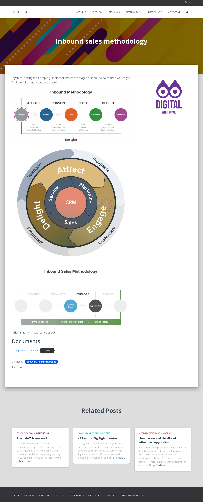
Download (47, 350)
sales (21, 367)
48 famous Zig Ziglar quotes (97, 438)
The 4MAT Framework (32, 438)
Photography (155, 12)
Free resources (133, 12)
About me (81, 12)
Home (17, 495)
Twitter (188, 2)
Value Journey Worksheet (25, 350)
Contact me (174, 12)
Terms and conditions (132, 495)
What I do (96, 12)
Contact (111, 495)
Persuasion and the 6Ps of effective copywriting (157, 440)
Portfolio (113, 12)
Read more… (25, 461)
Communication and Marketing (41, 362)
